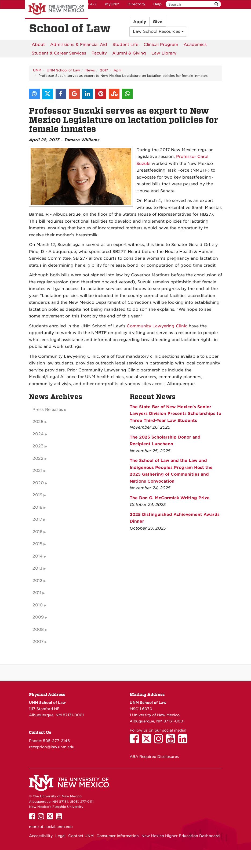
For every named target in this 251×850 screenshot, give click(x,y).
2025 (37, 421)
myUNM (112, 4)
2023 (37, 446)
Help (157, 4)
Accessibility (41, 836)
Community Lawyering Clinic (157, 326)
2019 (37, 495)
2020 (38, 482)
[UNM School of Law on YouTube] (172, 741)
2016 (37, 531)
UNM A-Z (88, 4)
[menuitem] (38, 44)
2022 (37, 458)
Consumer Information (117, 836)
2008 (38, 629)
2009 (38, 617)
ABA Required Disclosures (154, 756)
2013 (37, 568)
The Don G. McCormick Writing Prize (170, 497)
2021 (37, 470)
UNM (37, 70)
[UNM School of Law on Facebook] (136, 741)
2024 (38, 434)
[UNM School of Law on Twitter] (148, 741)
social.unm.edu (59, 826)
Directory (136, 4)
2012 (37, 580)
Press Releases (47, 409)
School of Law (70, 28)
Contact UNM (81, 836)
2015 (37, 543)
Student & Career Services (59, 53)
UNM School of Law (63, 70)
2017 (104, 70)
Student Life (125, 44)
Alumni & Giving (129, 53)
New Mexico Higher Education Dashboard (180, 836)
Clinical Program (161, 44)
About (38, 44)
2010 (37, 605)
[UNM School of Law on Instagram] (160, 741)
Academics (195, 44)
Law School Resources (158, 31)
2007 (37, 641)
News (90, 70)
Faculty (99, 53)
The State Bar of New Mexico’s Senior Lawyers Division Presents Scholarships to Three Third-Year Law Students (175, 413)
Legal (60, 836)
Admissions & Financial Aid (78, 44)
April (117, 70)
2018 (37, 507)
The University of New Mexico (56, 9)
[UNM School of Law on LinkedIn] (184, 741)
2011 (36, 592)
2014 (37, 556)
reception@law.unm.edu (51, 747)
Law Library (163, 53)
